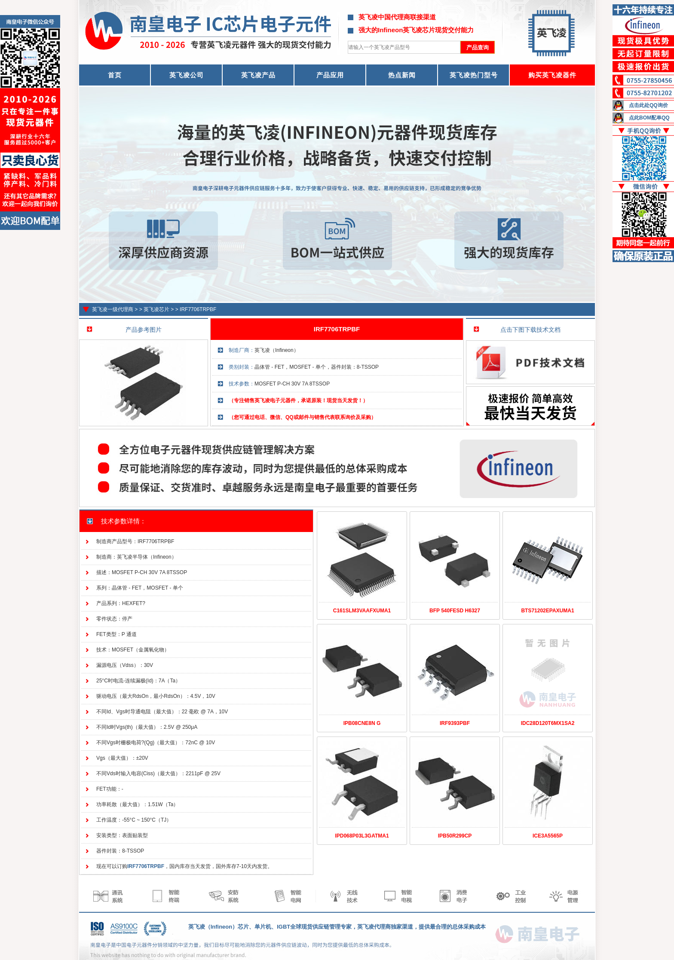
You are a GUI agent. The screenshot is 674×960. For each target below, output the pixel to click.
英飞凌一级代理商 (112, 309)
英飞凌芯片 (156, 309)
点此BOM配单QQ (649, 118)
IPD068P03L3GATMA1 (362, 836)
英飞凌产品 (258, 75)
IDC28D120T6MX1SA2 (548, 723)
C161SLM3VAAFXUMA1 (362, 611)
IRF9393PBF (455, 723)
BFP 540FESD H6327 (454, 611)
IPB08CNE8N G (362, 723)
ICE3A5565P (548, 836)
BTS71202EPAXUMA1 (547, 611)
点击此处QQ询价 (648, 105)
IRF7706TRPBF (198, 309)
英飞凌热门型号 (474, 75)
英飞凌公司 (186, 75)
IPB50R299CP (455, 836)
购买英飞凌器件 (552, 75)
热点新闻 (402, 75)
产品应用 (330, 75)
